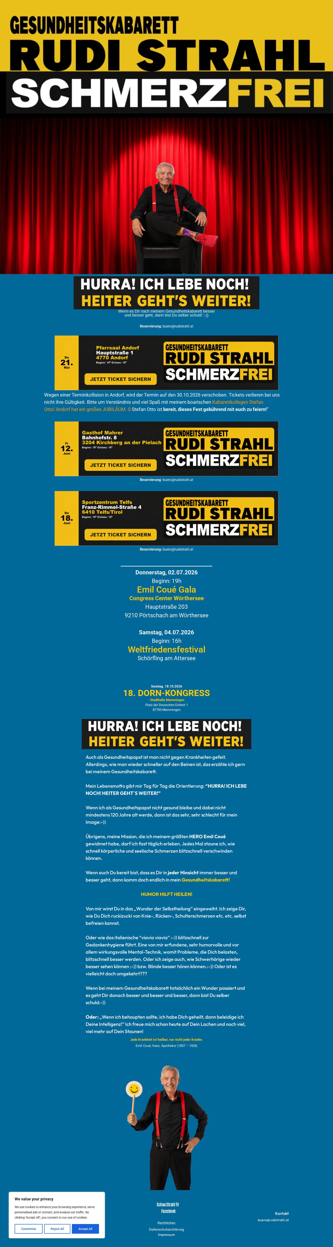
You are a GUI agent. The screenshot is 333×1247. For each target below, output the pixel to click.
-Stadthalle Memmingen (166, 700)
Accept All (86, 1229)
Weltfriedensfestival (166, 649)
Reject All (57, 1229)
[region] (57, 1215)
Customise (28, 1229)
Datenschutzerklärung (166, 1229)
